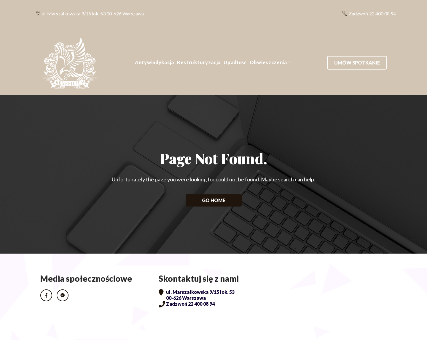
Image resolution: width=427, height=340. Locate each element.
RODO (48, 330)
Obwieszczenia (268, 50)
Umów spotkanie (357, 51)
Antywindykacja (154, 50)
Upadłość (235, 50)
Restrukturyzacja (199, 50)
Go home (213, 188)
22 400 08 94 (378, 7)
